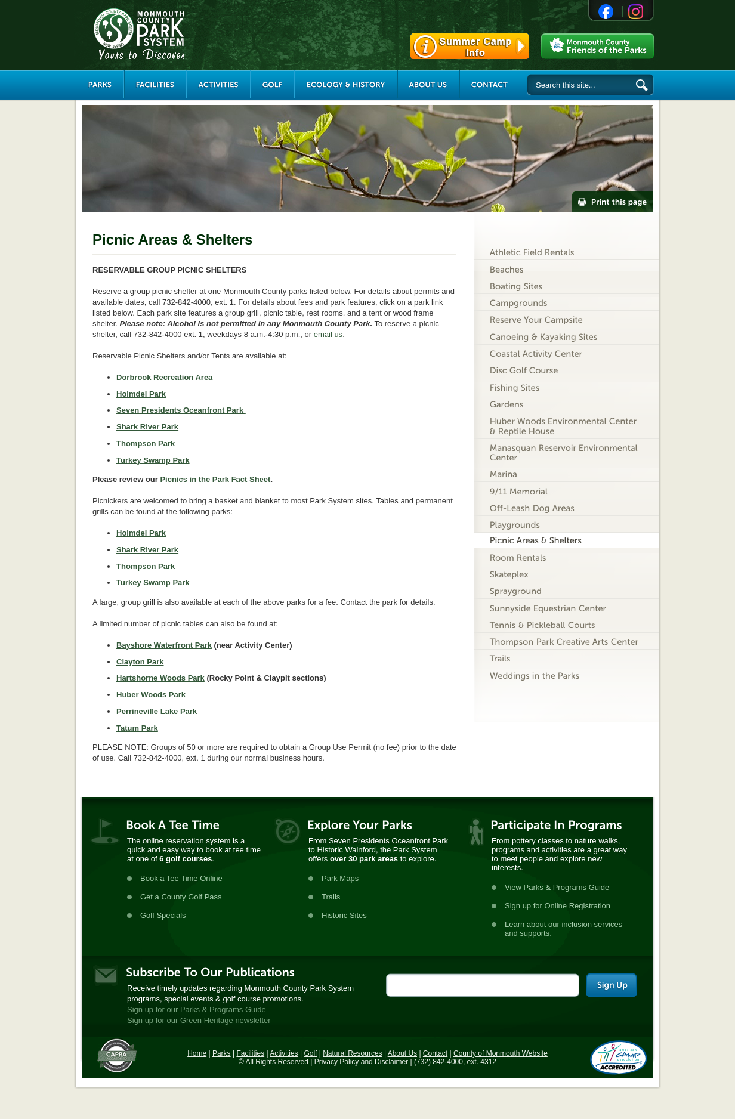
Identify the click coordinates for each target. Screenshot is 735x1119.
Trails (331, 896)
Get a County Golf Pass (181, 896)
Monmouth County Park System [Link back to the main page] (175, 34)
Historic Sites (344, 915)
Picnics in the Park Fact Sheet (215, 479)
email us (328, 334)
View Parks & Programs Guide (557, 887)
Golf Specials (163, 915)
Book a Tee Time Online (181, 878)
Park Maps (340, 878)
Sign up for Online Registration (557, 905)
